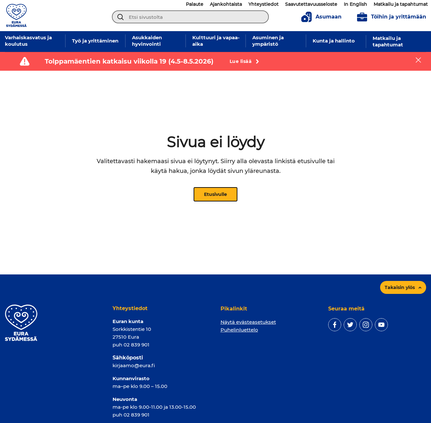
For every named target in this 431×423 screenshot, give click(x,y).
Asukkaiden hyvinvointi (147, 40)
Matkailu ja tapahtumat (401, 4)
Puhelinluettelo (239, 330)
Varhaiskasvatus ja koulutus (28, 40)
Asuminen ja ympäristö (268, 40)
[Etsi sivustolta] (190, 16)
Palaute (194, 4)
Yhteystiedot (263, 4)
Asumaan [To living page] (321, 17)
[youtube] (381, 324)
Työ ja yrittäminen (95, 41)
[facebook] (334, 324)
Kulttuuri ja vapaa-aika (216, 40)
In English (355, 4)
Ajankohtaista (226, 4)
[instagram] (365, 324)
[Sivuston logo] (16, 15)
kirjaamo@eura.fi (134, 365)
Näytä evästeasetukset (248, 322)
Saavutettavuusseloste (311, 4)
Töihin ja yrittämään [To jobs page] (391, 17)
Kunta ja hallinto (334, 41)
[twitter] (350, 324)
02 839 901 (137, 345)
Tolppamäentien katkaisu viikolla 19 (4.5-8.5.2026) (129, 61)
